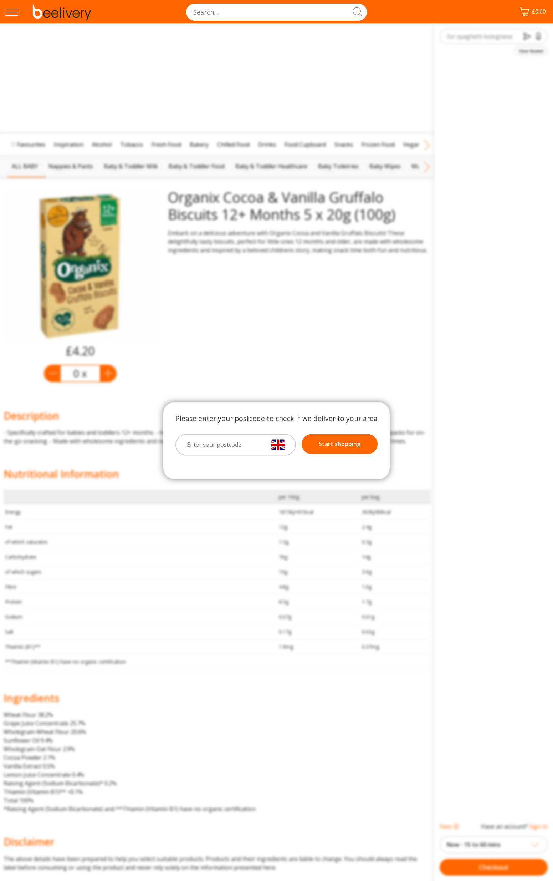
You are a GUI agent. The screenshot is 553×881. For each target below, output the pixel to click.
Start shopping (339, 444)
